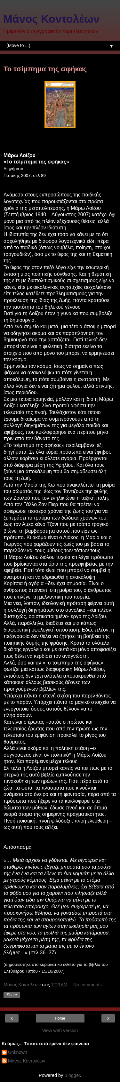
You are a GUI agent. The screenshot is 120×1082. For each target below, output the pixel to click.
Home (60, 1018)
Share (12, 995)
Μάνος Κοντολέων (51, 19)
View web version (60, 1030)
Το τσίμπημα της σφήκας (45, 69)
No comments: (88, 984)
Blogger (72, 1075)
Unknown (17, 1052)
